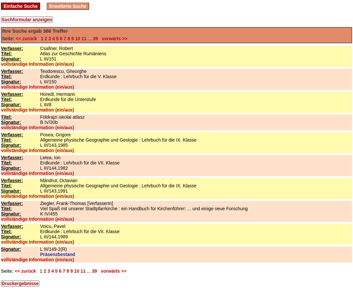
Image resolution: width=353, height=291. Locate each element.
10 (77, 38)
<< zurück (27, 38)
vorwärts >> (113, 38)
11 (84, 38)
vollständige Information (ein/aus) (37, 64)
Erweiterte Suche (67, 6)
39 (95, 38)
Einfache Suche (21, 6)
